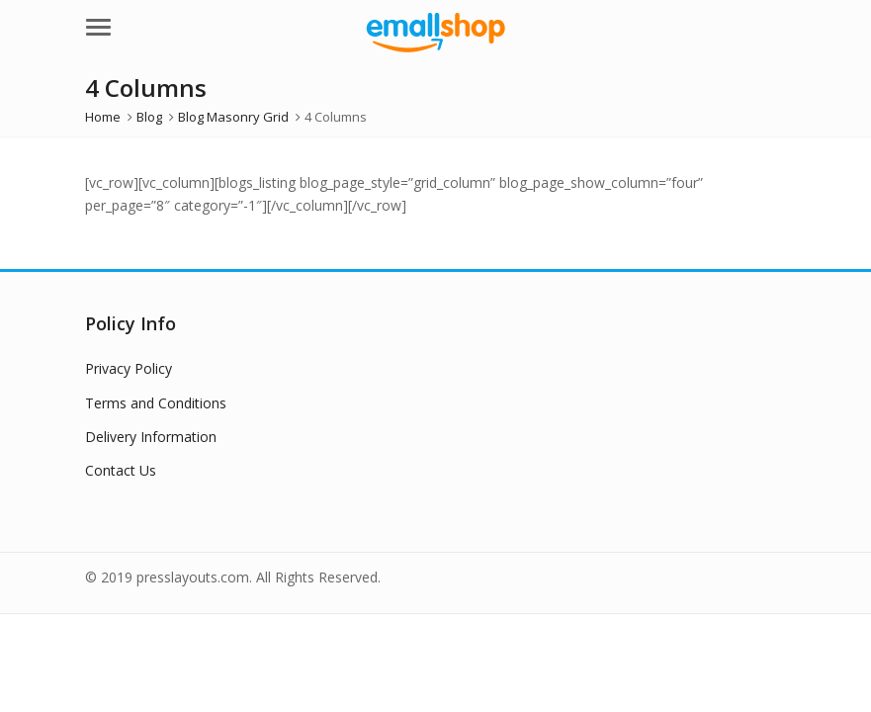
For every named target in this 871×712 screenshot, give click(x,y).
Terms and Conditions (155, 403)
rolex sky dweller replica (486, 205)
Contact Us (120, 470)
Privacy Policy (128, 368)
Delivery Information (151, 436)
